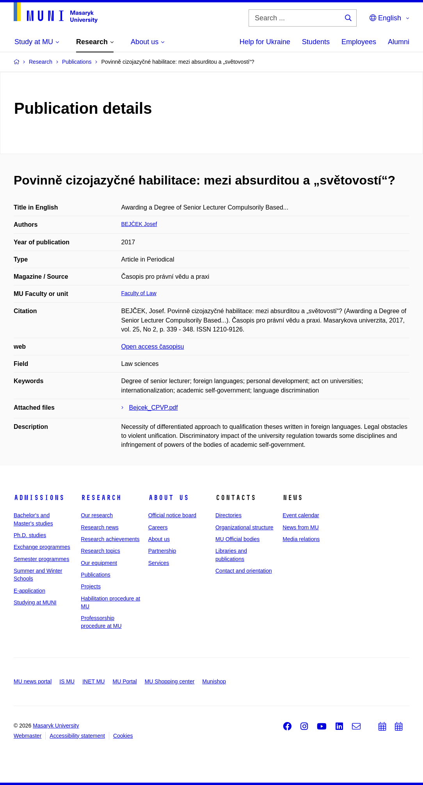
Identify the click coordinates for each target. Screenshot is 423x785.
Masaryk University (56, 725)
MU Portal (124, 681)
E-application (29, 591)
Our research (97, 515)
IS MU (67, 681)
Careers (158, 527)
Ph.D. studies (30, 535)
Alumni (398, 42)
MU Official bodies (237, 539)
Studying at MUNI (35, 602)
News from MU (301, 527)
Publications (95, 575)
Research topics (100, 551)
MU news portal (33, 681)
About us (168, 497)
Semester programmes (41, 559)
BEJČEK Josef (139, 224)
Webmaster (27, 736)
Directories (228, 515)
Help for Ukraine (265, 42)
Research (101, 497)
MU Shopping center (170, 681)
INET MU (93, 681)
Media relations (301, 539)
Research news (100, 527)
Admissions (39, 497)
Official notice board (172, 515)
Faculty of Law (138, 293)
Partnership (162, 551)
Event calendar (301, 515)
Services (158, 563)
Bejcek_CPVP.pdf (153, 407)
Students (316, 42)
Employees (358, 42)
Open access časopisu (152, 346)
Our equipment (99, 563)
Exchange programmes (42, 547)
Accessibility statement (77, 736)
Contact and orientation (243, 571)
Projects (91, 586)
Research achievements (110, 539)
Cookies (123, 736)
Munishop (214, 681)
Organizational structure (244, 527)
